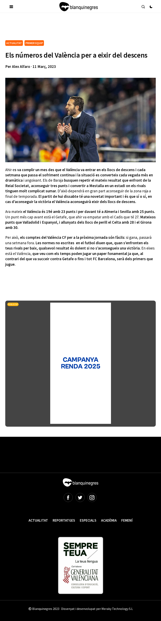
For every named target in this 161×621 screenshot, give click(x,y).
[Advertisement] (79, 28)
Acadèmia (109, 520)
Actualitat (38, 520)
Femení (127, 520)
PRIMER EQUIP (34, 43)
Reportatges (64, 520)
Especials (88, 520)
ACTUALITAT (14, 43)
